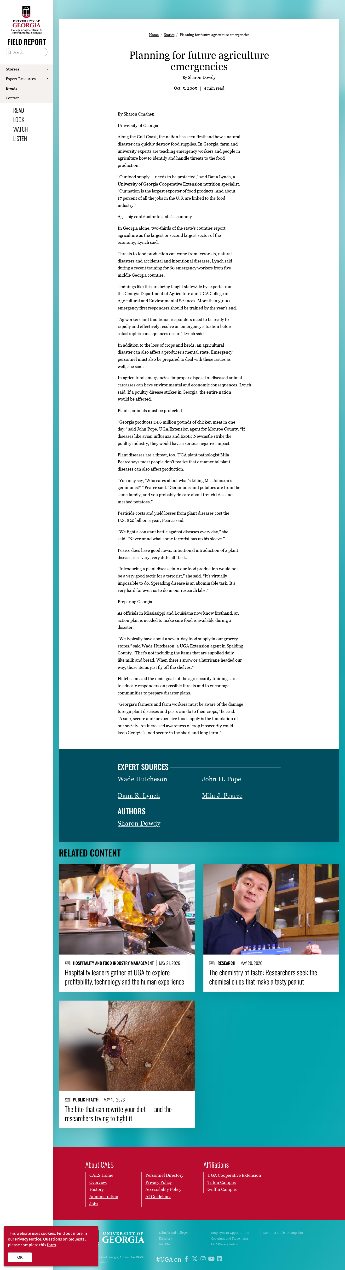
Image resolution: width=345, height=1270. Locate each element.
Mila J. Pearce (222, 795)
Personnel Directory (164, 1175)
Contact (12, 98)
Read (18, 110)
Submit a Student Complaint (283, 1233)
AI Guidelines (158, 1196)
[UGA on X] (195, 1259)
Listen (20, 138)
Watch (20, 129)
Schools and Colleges (173, 1233)
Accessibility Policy (163, 1189)
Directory (165, 1238)
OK (20, 1257)
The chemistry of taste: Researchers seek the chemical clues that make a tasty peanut (263, 977)
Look (18, 119)
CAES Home (101, 1175)
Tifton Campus (221, 1182)
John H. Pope (221, 779)
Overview (98, 1182)
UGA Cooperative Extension (234, 1175)
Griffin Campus (222, 1189)
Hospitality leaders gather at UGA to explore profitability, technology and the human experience (124, 977)
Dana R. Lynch (139, 795)
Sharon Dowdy (139, 823)
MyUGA (164, 1244)
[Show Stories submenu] (47, 69)
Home (154, 34)
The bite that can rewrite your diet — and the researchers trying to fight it (118, 1113)
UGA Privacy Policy (224, 1244)
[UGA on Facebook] (187, 1259)
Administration (103, 1196)
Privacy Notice (28, 1239)
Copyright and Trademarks (229, 1238)
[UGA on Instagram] (204, 1259)
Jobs (93, 1203)
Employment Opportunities (230, 1233)
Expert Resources (21, 78)
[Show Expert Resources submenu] (47, 79)
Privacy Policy (158, 1182)
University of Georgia (117, 1238)
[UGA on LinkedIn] (219, 1259)
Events (11, 88)
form (51, 1244)
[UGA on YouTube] (212, 1259)
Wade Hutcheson (142, 779)
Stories (12, 69)
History (96, 1189)
